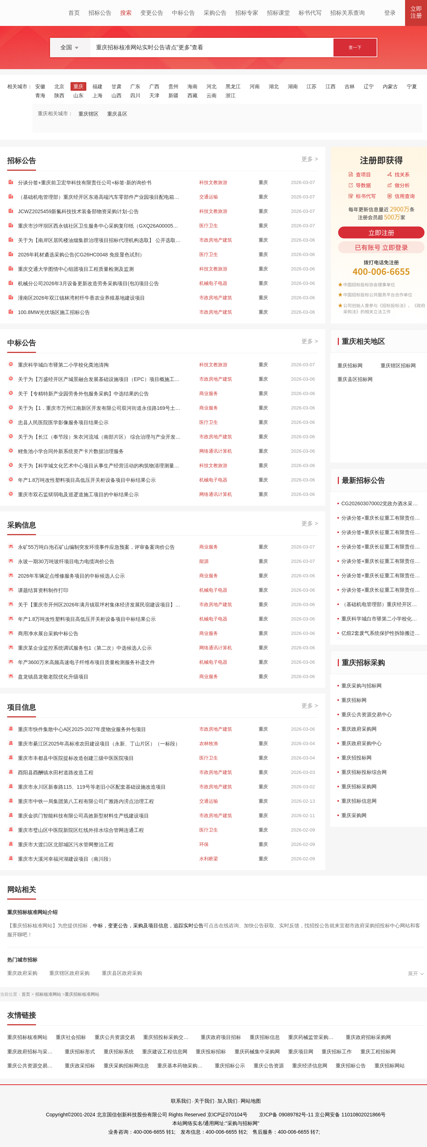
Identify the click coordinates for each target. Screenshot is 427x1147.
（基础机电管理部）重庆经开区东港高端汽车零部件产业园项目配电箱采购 (100, 197)
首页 (74, 13)
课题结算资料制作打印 (43, 590)
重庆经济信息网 (309, 1065)
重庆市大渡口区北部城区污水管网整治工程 (66, 844)
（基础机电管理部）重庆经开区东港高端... (381, 604)
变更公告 (151, 13)
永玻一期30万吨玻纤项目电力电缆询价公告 (66, 561)
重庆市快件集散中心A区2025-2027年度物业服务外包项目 (82, 729)
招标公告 (100, 13)
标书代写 (310, 13)
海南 (192, 86)
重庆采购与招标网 (361, 686)
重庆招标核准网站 (82, 994)
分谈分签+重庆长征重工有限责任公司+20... (381, 561)
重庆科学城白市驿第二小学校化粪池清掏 (63, 365)
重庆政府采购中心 (361, 743)
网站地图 (251, 1101)
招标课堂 (278, 13)
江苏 (311, 86)
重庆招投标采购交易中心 (167, 1037)
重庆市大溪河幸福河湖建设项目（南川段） (66, 859)
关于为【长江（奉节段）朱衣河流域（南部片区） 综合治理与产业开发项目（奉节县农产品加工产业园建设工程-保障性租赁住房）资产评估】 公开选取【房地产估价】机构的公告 (100, 437)
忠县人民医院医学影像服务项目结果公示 (63, 422)
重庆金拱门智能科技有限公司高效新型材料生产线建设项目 (83, 816)
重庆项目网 (300, 1051)
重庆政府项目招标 (221, 1037)
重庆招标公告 (351, 1065)
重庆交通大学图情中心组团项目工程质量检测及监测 (76, 269)
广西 (154, 86)
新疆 (173, 95)
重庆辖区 (88, 114)
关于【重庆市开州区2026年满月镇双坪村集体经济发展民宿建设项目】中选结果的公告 (100, 605)
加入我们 (227, 1101)
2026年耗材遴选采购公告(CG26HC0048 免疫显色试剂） (81, 254)
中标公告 (183, 13)
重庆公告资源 (269, 1065)
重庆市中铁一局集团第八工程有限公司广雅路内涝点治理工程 (86, 801)
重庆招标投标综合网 (364, 772)
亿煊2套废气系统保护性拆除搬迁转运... (381, 633)
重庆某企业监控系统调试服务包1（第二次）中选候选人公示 (85, 648)
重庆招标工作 (337, 1051)
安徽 (40, 86)
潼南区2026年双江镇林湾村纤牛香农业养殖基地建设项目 (81, 298)
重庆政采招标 (80, 1065)
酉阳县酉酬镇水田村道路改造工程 (56, 772)
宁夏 (412, 86)
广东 (135, 86)
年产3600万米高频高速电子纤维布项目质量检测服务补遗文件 (86, 662)
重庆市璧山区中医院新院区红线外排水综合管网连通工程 (81, 830)
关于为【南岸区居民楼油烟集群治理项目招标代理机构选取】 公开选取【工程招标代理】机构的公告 (100, 240)
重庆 (78, 86)
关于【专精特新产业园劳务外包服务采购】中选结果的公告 (83, 393)
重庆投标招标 (211, 1051)
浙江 (231, 95)
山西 (117, 95)
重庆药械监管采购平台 (312, 1037)
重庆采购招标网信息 (126, 1065)
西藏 (192, 95)
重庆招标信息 (265, 1037)
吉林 (350, 86)
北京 (59, 86)
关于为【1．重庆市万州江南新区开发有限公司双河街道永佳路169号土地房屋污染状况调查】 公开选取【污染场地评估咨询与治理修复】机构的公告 (100, 408)
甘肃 (117, 86)
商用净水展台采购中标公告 (48, 633)
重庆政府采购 (22, 973)
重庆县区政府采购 (122, 973)
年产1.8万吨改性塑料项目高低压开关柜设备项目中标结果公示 (87, 480)
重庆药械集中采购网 (257, 1051)
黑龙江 (233, 86)
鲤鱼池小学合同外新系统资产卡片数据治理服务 (71, 451)
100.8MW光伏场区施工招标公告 (54, 312)
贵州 (173, 86)
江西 (331, 86)
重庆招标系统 (119, 1051)
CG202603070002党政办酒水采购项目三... (381, 503)
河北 (211, 86)
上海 (97, 95)
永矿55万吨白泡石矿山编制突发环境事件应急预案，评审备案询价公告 (96, 547)
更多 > (309, 159)
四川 (135, 95)
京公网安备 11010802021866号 (350, 1114)
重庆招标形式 (80, 1051)
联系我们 (181, 1101)
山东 (78, 95)
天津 (154, 95)
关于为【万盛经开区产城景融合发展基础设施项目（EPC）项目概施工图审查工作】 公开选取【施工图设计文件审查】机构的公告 (100, 379)
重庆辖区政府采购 (69, 973)
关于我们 (204, 1101)
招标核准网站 (48, 994)
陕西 (59, 95)
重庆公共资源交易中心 (366, 714)
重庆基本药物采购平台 (181, 1065)
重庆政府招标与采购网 (31, 1051)
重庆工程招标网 (378, 1051)
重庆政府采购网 (359, 729)
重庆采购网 (354, 815)
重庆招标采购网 (359, 786)
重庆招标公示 (230, 1065)
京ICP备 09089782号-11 (286, 1114)
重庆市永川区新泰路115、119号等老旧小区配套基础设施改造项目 (92, 787)
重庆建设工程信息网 (164, 1051)
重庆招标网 (350, 365)
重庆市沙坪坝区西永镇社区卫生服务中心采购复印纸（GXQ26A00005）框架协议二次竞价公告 (100, 226)
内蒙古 (390, 86)
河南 (255, 86)
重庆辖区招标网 (398, 365)
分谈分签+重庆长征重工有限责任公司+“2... (381, 518)
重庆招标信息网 (359, 801)
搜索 (126, 13)
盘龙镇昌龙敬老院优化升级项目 (53, 677)
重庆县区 (117, 114)
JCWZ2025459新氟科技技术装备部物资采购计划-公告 (78, 211)
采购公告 (215, 13)
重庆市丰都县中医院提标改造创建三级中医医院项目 (76, 758)
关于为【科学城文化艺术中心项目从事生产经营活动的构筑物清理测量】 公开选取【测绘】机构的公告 (100, 466)
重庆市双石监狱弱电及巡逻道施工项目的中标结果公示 (78, 494)
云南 (211, 95)
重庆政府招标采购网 (368, 1037)
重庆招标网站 (389, 1065)
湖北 (274, 86)
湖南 (293, 86)
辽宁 (369, 86)
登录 (390, 13)
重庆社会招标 (71, 1037)
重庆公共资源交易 (115, 1037)
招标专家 (246, 13)
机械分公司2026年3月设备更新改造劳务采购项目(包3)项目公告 (88, 283)
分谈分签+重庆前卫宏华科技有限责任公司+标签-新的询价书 (84, 182)
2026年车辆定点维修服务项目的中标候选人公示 (71, 576)
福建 (97, 86)
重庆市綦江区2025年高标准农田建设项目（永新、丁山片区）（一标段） (99, 744)
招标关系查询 (347, 13)
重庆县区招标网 (355, 379)
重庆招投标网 (356, 758)
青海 (40, 95)
